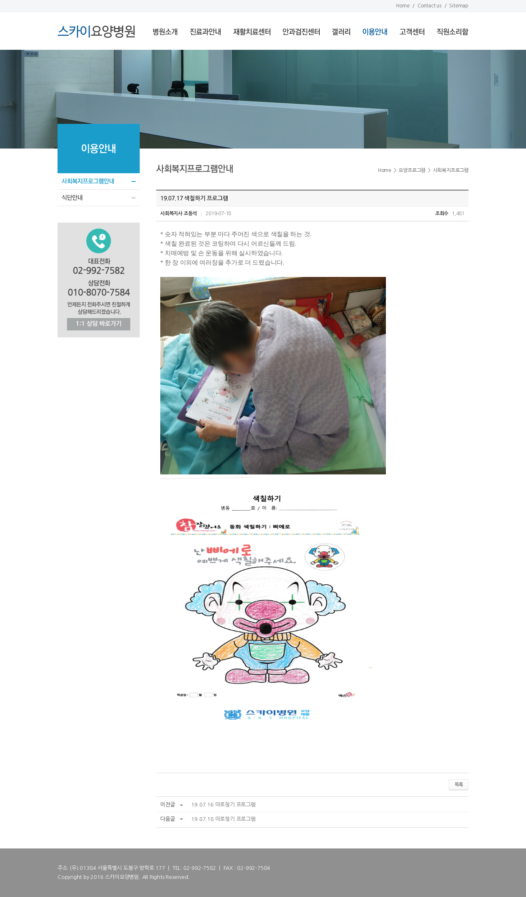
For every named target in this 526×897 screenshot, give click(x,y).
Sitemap (458, 5)
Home (402, 5)
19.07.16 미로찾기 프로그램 (223, 804)
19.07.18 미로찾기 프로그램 (223, 819)
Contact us (429, 5)
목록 (458, 784)
